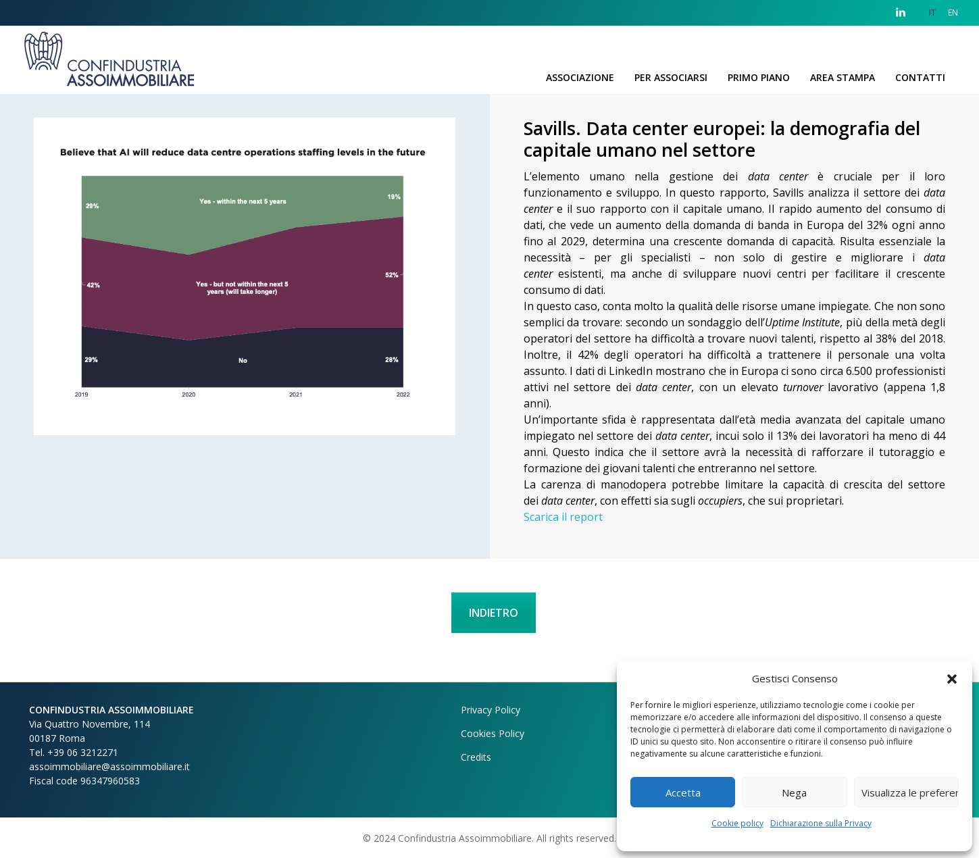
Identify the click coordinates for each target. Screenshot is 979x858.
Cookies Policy (492, 733)
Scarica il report (563, 516)
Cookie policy (737, 823)
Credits (476, 757)
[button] (952, 678)
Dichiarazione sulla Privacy (821, 823)
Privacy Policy (490, 709)
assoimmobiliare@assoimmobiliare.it (109, 766)
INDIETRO (493, 612)
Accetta (683, 792)
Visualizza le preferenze (910, 792)
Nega (794, 792)
